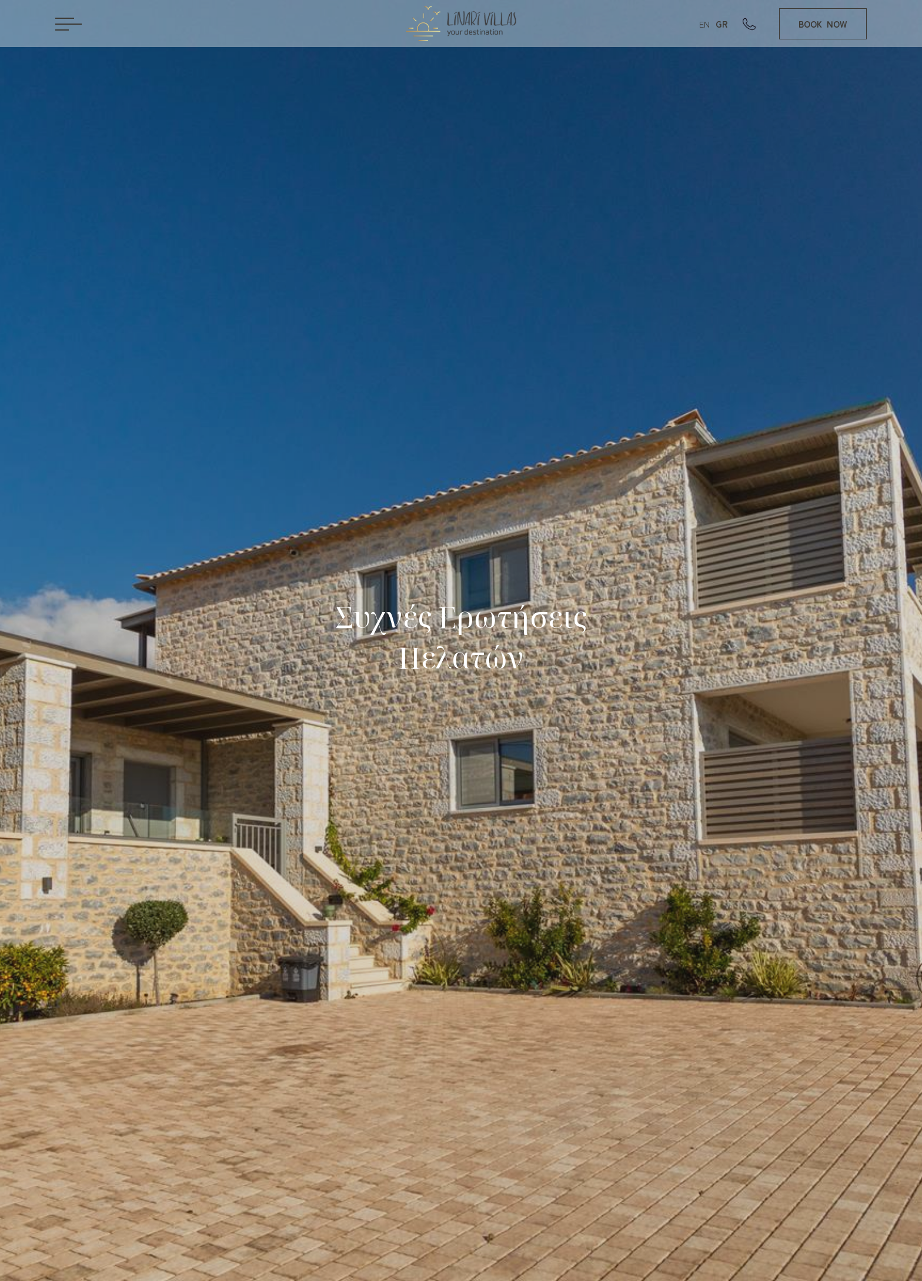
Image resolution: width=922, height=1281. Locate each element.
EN (704, 24)
